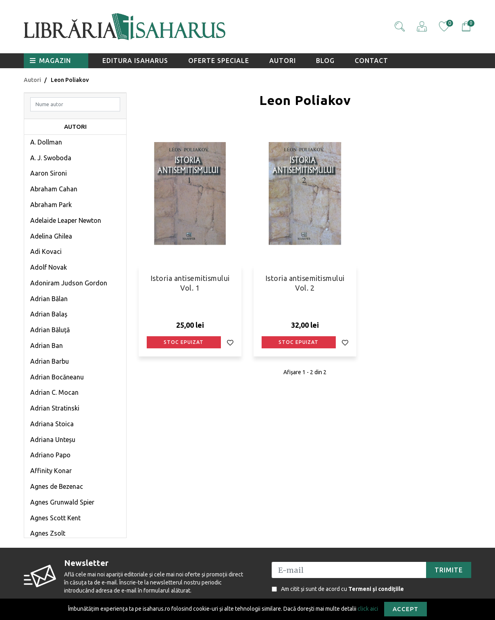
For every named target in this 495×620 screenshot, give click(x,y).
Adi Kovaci (46, 251)
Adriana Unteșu (52, 439)
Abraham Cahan (53, 189)
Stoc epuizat (184, 342)
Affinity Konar (51, 470)
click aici (368, 608)
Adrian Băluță (50, 329)
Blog (325, 60)
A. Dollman (46, 142)
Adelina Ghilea (51, 236)
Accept (405, 608)
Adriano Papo (50, 455)
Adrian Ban (46, 345)
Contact (371, 60)
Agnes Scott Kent (55, 518)
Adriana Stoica (52, 423)
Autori (282, 60)
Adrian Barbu (49, 361)
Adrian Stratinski (54, 408)
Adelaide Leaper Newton (65, 220)
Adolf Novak (48, 267)
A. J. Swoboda (50, 157)
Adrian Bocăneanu (57, 377)
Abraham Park (51, 204)
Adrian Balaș (48, 314)
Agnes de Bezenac (56, 486)
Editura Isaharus (135, 60)
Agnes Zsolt (47, 533)
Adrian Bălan (49, 298)
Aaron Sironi (48, 173)
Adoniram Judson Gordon (68, 283)
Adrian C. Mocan (54, 392)
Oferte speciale (218, 60)
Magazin (50, 60)
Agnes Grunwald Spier (62, 502)
